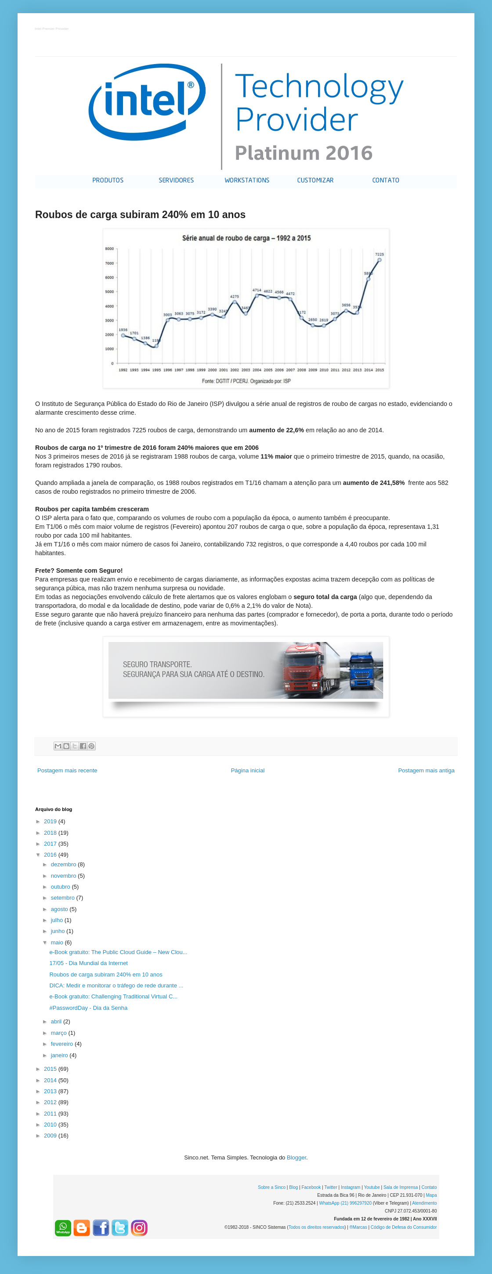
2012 (51, 1102)
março (60, 1033)
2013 (51, 1091)
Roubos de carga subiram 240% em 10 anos (105, 974)
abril (57, 1021)
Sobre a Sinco (272, 1187)
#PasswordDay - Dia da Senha (88, 1008)
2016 (51, 854)
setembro (63, 897)
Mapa (431, 1195)
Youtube (372, 1187)
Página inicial (248, 770)
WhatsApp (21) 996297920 (345, 1203)
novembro (64, 875)
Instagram (350, 1187)
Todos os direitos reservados (316, 1227)
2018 (51, 832)
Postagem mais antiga (426, 770)
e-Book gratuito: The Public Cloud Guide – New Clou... (118, 952)
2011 (51, 1113)
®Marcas (358, 1227)
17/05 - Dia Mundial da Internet (88, 963)
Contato (429, 1187)
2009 (51, 1135)
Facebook (311, 1187)
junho (58, 931)
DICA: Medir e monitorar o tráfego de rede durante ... (116, 985)
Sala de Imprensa (400, 1187)
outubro (61, 886)
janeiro (60, 1055)
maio (58, 942)
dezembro (64, 864)
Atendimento (424, 1203)
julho (58, 920)
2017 (51, 843)
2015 (51, 1069)
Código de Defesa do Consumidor (404, 1227)
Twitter (330, 1187)
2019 (51, 821)
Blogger (296, 1157)
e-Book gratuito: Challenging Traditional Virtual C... (113, 996)
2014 (51, 1080)
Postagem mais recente (67, 770)
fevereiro (63, 1044)
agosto (60, 909)
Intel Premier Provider (52, 29)
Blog (293, 1187)
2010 (51, 1124)
